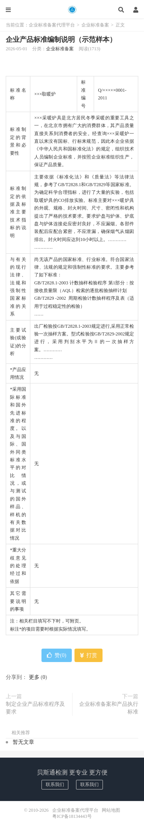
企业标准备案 (95, 25)
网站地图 (111, 810)
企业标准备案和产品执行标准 (108, 708)
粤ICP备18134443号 (72, 816)
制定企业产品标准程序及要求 (35, 708)
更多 (34, 677)
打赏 (88, 655)
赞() (56, 655)
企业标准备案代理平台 (72, 9)
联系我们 (55, 784)
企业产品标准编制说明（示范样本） (61, 39)
